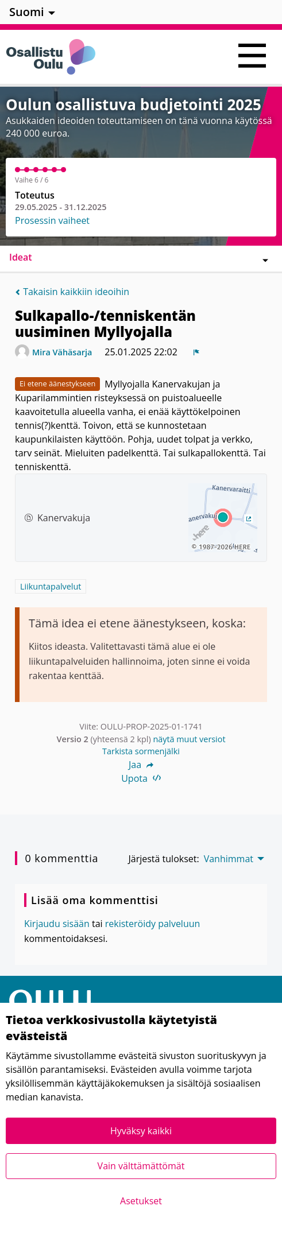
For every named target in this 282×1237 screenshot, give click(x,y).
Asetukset (141, 1201)
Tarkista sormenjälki (141, 751)
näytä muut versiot (189, 739)
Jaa (141, 764)
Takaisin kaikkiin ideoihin (72, 291)
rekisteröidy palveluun (152, 923)
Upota (141, 778)
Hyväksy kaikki (141, 1130)
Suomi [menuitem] (26, 12)
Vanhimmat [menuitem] (228, 858)
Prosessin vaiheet (52, 220)
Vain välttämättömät (141, 1166)
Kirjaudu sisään (57, 923)
